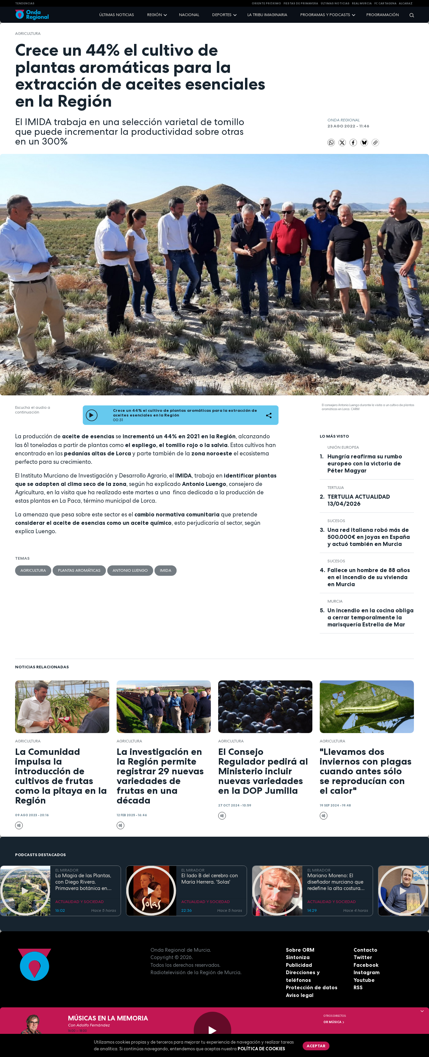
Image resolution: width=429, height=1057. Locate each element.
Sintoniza (298, 957)
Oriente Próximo (266, 3)
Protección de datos (312, 987)
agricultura (28, 33)
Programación (382, 14)
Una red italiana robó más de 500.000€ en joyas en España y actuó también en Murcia (368, 536)
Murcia (335, 601)
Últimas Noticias (335, 3)
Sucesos (336, 520)
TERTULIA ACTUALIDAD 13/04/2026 (358, 500)
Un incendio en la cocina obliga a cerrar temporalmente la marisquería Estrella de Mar (370, 617)
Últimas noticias (116, 14)
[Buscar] (409, 15)
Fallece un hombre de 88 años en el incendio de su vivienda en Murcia (368, 577)
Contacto (365, 950)
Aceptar (316, 1045)
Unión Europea (343, 447)
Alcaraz (406, 3)
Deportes (222, 14)
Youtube (364, 980)
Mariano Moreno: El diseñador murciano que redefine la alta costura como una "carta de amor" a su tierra (337, 882)
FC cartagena (385, 3)
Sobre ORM (300, 950)
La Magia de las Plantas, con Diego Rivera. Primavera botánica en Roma (83, 882)
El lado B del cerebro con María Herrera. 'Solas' (209, 879)
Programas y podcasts (325, 14)
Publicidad (299, 965)
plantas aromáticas (79, 570)
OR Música (334, 1022)
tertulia (335, 487)
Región (154, 14)
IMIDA (165, 570)
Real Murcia (362, 3)
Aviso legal (299, 995)
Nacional (189, 14)
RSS (358, 987)
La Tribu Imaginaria (267, 14)
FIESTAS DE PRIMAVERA (301, 3)
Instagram (367, 972)
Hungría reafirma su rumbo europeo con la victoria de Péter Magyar (364, 463)
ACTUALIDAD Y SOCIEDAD (79, 901)
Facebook (366, 965)
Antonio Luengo (130, 570)
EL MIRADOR (66, 870)
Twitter (363, 957)
